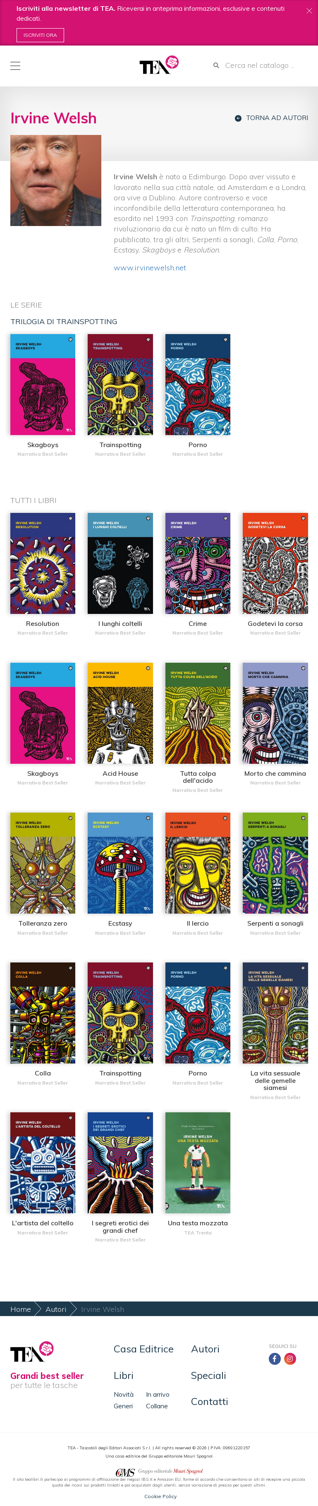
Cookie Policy (160, 1496)
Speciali (208, 1375)
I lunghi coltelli (120, 623)
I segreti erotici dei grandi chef (120, 1226)
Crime (198, 623)
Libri (124, 1375)
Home (20, 1309)
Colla (43, 1073)
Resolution (42, 623)
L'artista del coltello (43, 1223)
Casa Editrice (144, 1348)
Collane (157, 1406)
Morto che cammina (275, 773)
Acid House (120, 773)
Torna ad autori (271, 118)
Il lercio (198, 923)
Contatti (209, 1401)
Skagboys (42, 444)
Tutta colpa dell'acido (198, 777)
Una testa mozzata (198, 1223)
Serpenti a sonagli (275, 923)
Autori (56, 1309)
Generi (123, 1406)
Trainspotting (120, 444)
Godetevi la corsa (275, 623)
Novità (124, 1394)
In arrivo (158, 1394)
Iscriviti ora (40, 35)
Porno (198, 444)
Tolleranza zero (42, 923)
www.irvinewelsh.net (151, 267)
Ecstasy (120, 923)
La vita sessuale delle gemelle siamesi (275, 1080)
